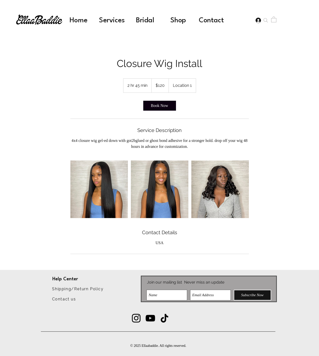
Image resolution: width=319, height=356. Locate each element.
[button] (273, 19)
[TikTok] (164, 318)
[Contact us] (64, 299)
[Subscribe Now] (252, 295)
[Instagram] (136, 318)
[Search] (266, 20)
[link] (159, 106)
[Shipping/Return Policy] (78, 289)
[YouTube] (150, 318)
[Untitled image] (99, 189)
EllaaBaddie (39, 21)
